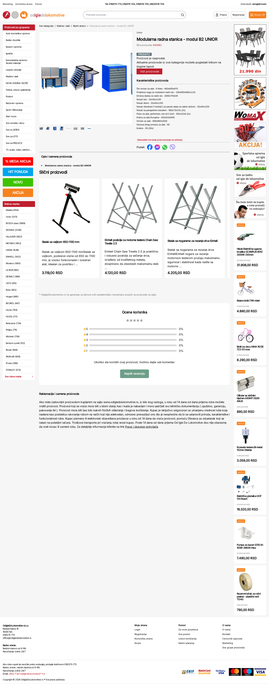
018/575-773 (115, 4)
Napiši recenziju (134, 383)
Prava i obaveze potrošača (141, 436)
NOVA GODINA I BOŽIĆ (17, 83)
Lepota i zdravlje (13, 69)
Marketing (8, 4)
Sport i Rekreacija (14, 109)
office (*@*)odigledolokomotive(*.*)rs (27, 673)
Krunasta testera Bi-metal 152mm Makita (249, 449)
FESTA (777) (11, 316)
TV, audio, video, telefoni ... (19, 149)
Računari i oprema (14, 103)
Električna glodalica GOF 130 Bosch (249, 497)
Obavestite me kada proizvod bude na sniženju (159, 140)
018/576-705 (142, 4)
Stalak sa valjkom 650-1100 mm (60, 251)
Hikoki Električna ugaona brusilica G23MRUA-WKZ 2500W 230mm (249, 251)
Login (137, 629)
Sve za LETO (12, 136)
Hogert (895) (12, 296)
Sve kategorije (46, 25)
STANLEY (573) (13, 369)
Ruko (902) (11, 289)
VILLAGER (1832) (14, 236)
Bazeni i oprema (13, 46)
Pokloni (9, 96)
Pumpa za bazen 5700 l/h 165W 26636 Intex (250, 546)
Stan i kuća (11, 116)
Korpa (137, 643)
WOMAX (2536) (13, 230)
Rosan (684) (12, 349)
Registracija (140, 634)
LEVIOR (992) (12, 270)
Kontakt (226, 634)
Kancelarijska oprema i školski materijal (16, 62)
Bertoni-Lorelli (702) (15, 343)
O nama (226, 629)
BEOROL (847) (13, 303)
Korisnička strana (23, 4)
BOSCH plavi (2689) (15, 223)
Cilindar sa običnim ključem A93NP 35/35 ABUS (248, 398)
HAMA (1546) (12, 250)
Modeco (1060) (13, 263)
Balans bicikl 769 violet (248, 300)
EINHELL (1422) (13, 256)
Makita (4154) (12, 210)
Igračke (9, 53)
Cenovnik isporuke (232, 638)
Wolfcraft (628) (13, 356)
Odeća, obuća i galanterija (18, 89)
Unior (139, 32)
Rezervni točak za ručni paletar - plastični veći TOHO (248, 596)
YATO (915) (11, 283)
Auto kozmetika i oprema (18, 33)
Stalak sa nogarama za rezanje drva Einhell (192, 250)
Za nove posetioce (188, 629)
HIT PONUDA (18, 172)
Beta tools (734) (13, 323)
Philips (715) (11, 329)
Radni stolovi (79, 25)
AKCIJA (18, 193)
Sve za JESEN (12, 129)
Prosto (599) (12, 363)
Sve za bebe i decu (15, 123)
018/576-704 (128, 4)
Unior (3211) (11, 216)
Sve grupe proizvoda (233, 647)
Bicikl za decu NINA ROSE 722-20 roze (250, 348)
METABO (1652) (13, 243)
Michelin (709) (13, 336)
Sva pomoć (184, 634)
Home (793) (11, 310)
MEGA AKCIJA (18, 161)
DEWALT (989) (13, 276)
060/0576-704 (157, 4)
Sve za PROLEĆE (14, 143)
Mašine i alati (12, 76)
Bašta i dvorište (13, 40)
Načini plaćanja (186, 643)
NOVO (17, 182)
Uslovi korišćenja (187, 638)
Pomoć (38, 4)
